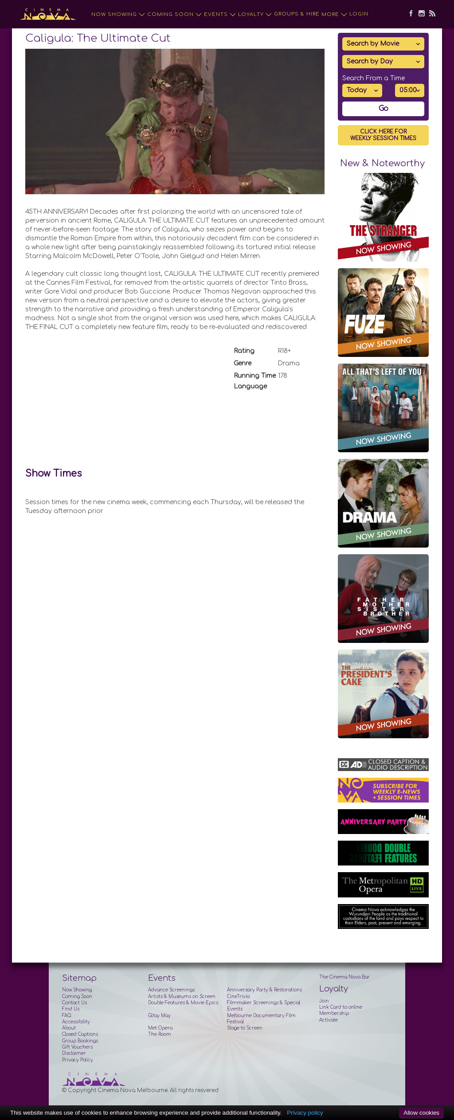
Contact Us (74, 1002)
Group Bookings (80, 1040)
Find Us (70, 1008)
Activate (328, 1020)
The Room (159, 1034)
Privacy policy (305, 1112)
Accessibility (76, 1021)
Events (220, 14)
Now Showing (118, 14)
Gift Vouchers (77, 1047)
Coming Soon (174, 14)
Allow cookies (421, 1112)
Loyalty (255, 14)
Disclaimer (74, 1053)
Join (324, 1001)
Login (358, 14)
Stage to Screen (244, 1028)
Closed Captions (80, 1034)
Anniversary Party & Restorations (264, 989)
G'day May (159, 1015)
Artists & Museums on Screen (181, 996)
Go (383, 109)
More (334, 14)
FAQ (66, 1015)
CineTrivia (238, 996)
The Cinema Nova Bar (344, 977)
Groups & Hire (297, 14)
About (69, 1028)
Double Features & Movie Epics (183, 1002)
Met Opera (160, 1028)
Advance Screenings (171, 989)
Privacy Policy (77, 1059)
